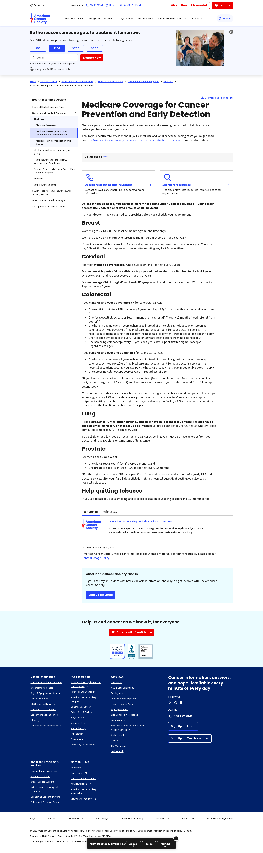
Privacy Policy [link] (76, 818)
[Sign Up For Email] (131, 5)
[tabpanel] (157, 529)
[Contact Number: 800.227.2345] (200, 716)
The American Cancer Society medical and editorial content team (140, 521)
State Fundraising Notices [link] (220, 818)
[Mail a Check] (117, 751)
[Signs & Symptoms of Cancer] (45, 693)
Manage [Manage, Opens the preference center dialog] (165, 844)
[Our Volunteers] (118, 746)
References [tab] (109, 512)
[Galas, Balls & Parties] (81, 712)
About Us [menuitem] (197, 18)
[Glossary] (35, 720)
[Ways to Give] (77, 717)
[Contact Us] (116, 682)
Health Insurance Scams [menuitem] (44, 184)
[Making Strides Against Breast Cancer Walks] (88, 684)
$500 (94, 48)
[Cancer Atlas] (79, 773)
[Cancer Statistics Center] (85, 778)
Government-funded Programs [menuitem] (49, 113)
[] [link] (105, 156)
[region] (131, 843)
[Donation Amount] (54, 57)
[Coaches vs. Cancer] (81, 707)
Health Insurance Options (49, 99)
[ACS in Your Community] (122, 688)
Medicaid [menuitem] (38, 178)
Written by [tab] (91, 512)
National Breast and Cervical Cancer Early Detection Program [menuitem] (54, 171)
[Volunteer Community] (84, 799)
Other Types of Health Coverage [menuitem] (48, 200)
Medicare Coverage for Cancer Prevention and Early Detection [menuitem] (51, 133)
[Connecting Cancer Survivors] (45, 797)
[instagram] (176, 703)
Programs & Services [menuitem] (101, 18)
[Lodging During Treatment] (44, 771)
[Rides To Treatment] (40, 776)
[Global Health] (117, 735)
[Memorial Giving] (79, 723)
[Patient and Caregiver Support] (46, 802)
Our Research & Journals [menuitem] (172, 18)
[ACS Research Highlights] (43, 704)
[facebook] (181, 703)
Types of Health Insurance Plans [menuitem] (48, 106)
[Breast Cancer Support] (42, 782)
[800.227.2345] (95, 5)
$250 (75, 48)
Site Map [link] (52, 818)
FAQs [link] (32, 818)
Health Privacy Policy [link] (132, 818)
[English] (40, 5)
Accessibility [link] (162, 818)
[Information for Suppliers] (123, 699)
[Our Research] (118, 720)
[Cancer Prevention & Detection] (46, 682)
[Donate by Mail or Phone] (83, 745)
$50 (38, 48)
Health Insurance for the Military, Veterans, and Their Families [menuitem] (50, 161)
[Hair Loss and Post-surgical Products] (48, 789)
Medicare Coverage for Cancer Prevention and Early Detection (61, 85)
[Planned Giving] (78, 728)
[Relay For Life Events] (83, 692)
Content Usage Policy (95, 558)
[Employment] (117, 693)
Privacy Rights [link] (103, 818)
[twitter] (170, 703)
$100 (57, 48)
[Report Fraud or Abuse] (122, 704)
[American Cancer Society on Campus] (88, 699)
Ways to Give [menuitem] (125, 18)
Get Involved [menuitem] (145, 18)
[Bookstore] (76, 768)
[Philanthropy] (77, 734)
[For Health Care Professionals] (46, 726)
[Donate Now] (91, 57)
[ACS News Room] (81, 784)
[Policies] (115, 740)
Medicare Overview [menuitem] (46, 125)
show (105, 156)
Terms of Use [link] (188, 818)
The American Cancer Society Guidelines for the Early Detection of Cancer (133, 140)
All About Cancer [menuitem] (74, 18)
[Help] (110, 5)
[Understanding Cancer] (42, 688)
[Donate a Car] (77, 739)
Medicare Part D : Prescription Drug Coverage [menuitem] (53, 142)
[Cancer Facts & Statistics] (43, 709)
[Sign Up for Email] (183, 726)
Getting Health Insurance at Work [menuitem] (48, 206)
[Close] (176, 838)
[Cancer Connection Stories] (44, 715)
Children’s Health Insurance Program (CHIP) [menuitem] (52, 152)
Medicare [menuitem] (39, 119)
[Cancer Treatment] (40, 699)
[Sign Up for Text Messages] (190, 738)
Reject (149, 844)
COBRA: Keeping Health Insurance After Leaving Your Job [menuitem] (51, 192)
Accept (133, 844)
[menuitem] (40, 18)
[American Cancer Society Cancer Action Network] (128, 728)
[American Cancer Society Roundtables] (88, 791)
